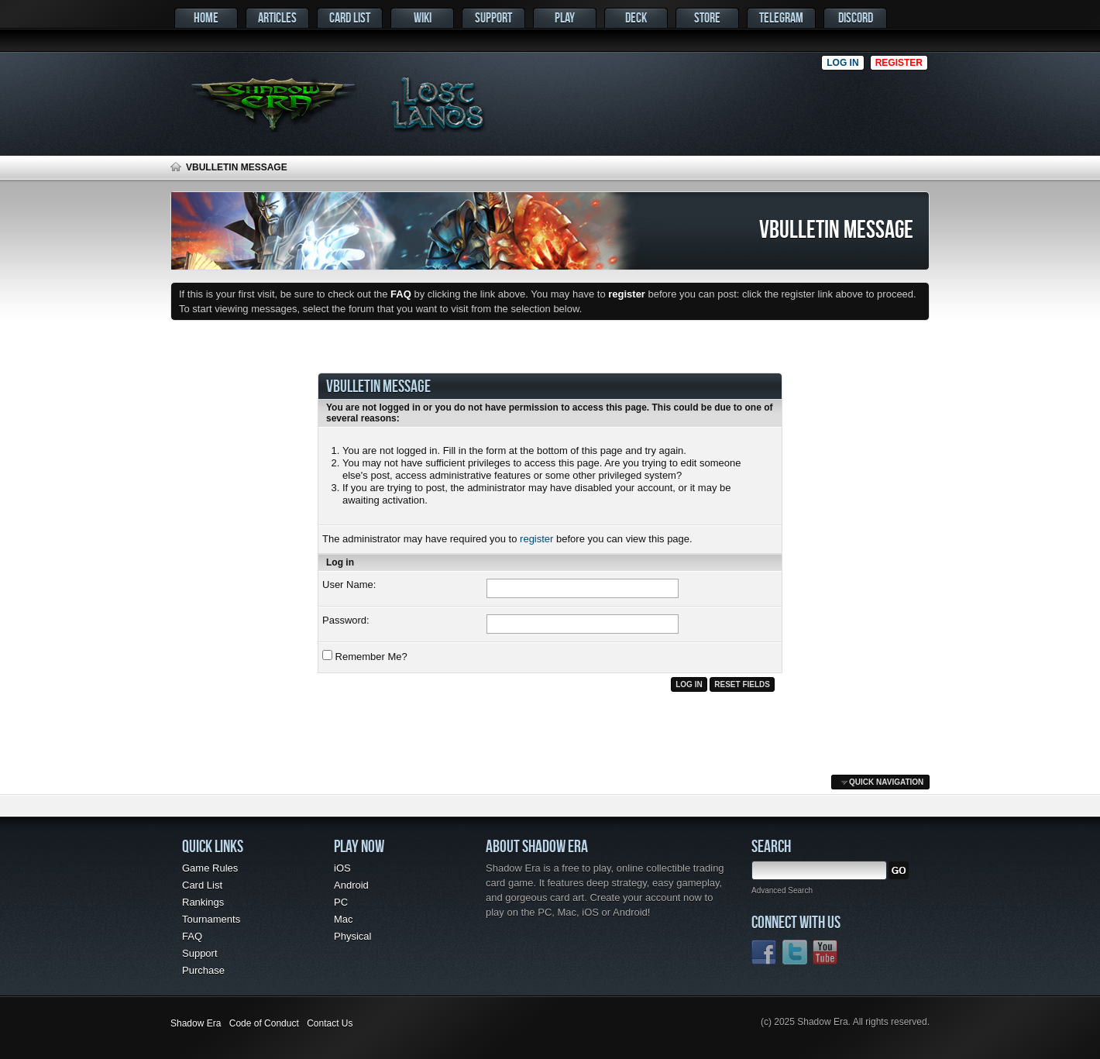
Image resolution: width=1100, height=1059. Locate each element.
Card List (349, 17)
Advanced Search (782, 890)
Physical (352, 936)
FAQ (192, 936)
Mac (343, 919)
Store (707, 17)
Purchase (203, 970)
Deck (636, 17)
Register (899, 62)
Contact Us (329, 1023)
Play (565, 17)
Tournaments (211, 919)
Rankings (203, 902)
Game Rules (210, 868)
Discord (855, 17)
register (536, 539)
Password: (346, 620)
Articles (277, 17)
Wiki (422, 17)
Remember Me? (364, 656)
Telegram (781, 17)
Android (351, 885)
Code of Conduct (264, 1023)
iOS (342, 868)
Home (206, 17)
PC (341, 902)
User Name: (349, 584)
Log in (842, 62)
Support (493, 17)
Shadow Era (195, 1023)
